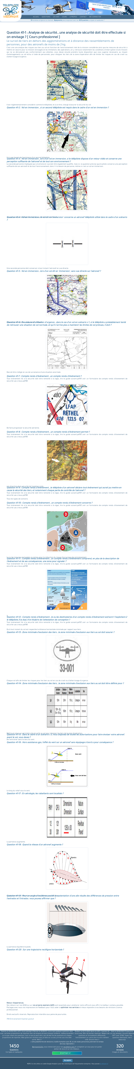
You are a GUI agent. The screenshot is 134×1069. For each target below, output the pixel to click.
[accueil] (36, 17)
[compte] (95, 17)
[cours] (64, 17)
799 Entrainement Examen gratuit (20, 1019)
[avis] (56, 17)
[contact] (83, 17)
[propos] (73, 17)
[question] (46, 17)
